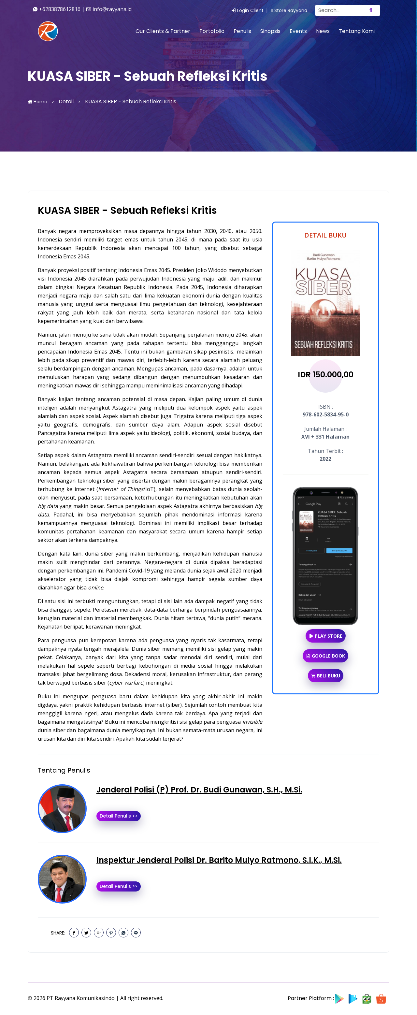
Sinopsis (270, 31)
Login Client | (250, 10)
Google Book (325, 656)
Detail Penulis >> (118, 816)
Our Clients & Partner (163, 31)
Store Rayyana (289, 10)
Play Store (325, 636)
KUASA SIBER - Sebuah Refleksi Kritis (127, 210)
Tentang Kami (357, 31)
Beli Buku (325, 676)
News (323, 31)
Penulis (242, 31)
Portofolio (211, 31)
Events (298, 31)
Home (37, 101)
